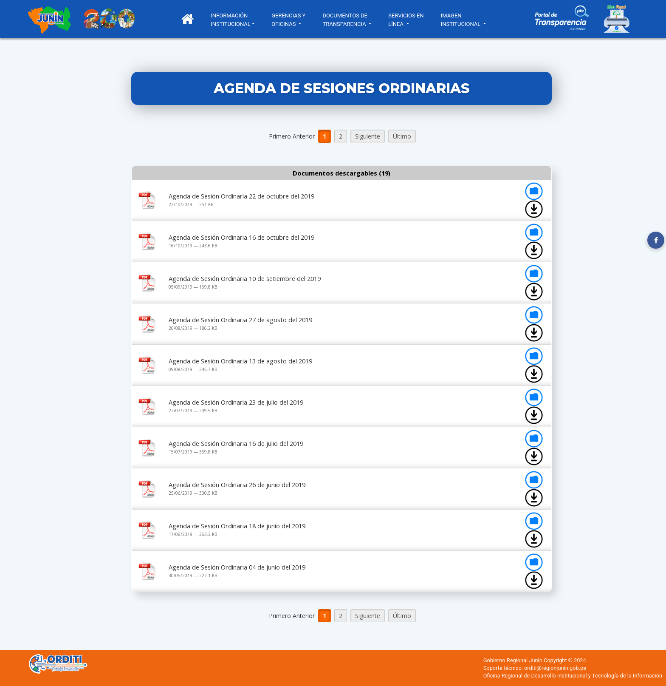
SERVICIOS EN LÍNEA (407, 19)
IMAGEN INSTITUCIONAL (462, 19)
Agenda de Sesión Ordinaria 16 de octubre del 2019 (241, 237)
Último (402, 136)
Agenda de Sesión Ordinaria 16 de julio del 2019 (236, 443)
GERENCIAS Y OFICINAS (290, 19)
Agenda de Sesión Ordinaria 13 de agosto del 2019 (240, 361)
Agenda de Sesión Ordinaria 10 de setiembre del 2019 (245, 278)
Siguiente (367, 136)
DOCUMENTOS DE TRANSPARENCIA (346, 19)
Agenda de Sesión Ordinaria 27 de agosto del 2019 (240, 319)
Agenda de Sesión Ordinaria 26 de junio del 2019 (237, 484)
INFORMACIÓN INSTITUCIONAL (232, 19)
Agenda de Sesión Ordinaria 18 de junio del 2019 (237, 526)
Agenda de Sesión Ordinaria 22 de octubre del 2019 (241, 196)
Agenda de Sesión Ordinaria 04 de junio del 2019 (237, 567)
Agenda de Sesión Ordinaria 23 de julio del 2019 (236, 402)
